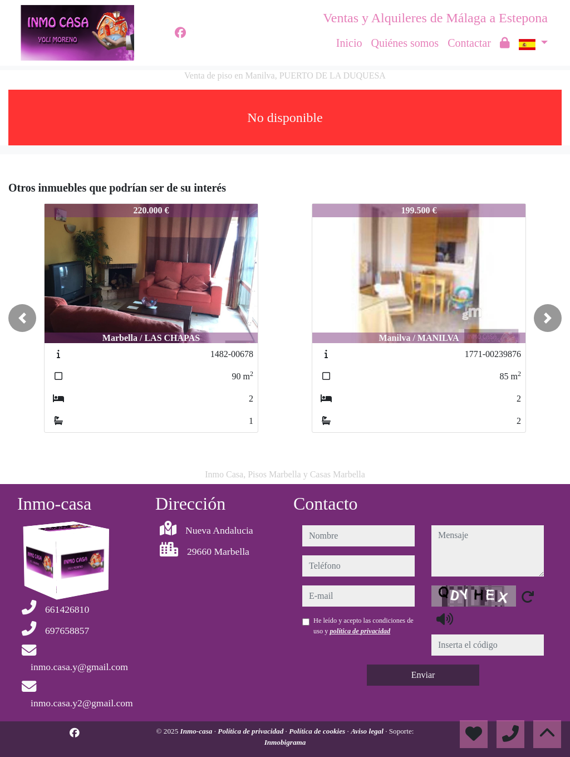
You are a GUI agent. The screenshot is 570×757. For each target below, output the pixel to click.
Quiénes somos (405, 43)
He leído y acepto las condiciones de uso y (363, 625)
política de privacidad (360, 631)
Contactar (469, 43)
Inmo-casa (197, 731)
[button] (22, 318)
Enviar (423, 675)
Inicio (349, 43)
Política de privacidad (251, 731)
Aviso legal (368, 731)
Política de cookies (318, 731)
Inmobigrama (285, 742)
